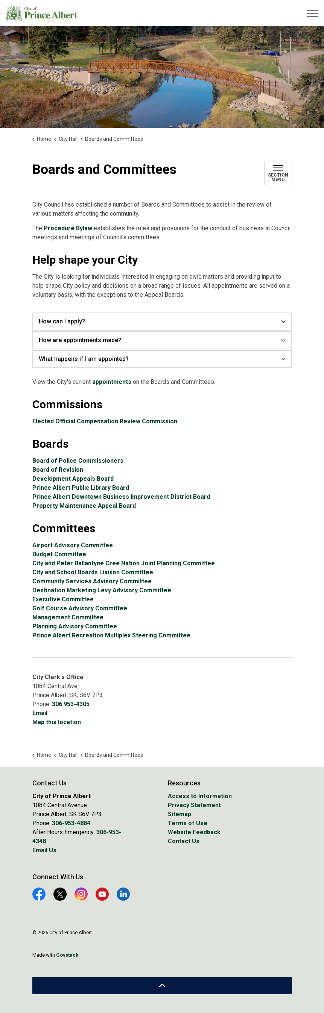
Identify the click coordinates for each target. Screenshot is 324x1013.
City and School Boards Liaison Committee (92, 572)
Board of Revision (57, 469)
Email (39, 713)
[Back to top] (162, 985)
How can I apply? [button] (62, 321)
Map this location (56, 722)
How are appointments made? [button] (80, 340)
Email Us (44, 850)
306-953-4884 (71, 823)
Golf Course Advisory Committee (79, 608)
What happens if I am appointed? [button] (84, 358)
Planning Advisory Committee (74, 626)
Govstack (67, 955)
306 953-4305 (71, 704)
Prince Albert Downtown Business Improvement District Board (121, 496)
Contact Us (183, 841)
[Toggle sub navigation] (278, 173)
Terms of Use (187, 823)
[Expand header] (312, 13)
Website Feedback (194, 832)
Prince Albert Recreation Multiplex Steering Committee (111, 635)
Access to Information (200, 796)
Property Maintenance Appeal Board (84, 505)
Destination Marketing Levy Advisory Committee (101, 590)
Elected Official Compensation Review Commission (104, 421)
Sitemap (179, 814)
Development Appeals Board (73, 478)
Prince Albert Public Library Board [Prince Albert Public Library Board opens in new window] (80, 487)
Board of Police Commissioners (77, 460)
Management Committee (67, 617)
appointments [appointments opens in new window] (111, 381)
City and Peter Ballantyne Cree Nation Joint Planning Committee (123, 563)
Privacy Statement (194, 805)
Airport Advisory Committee (72, 545)
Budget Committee (59, 554)
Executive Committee (63, 599)
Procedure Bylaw (68, 228)
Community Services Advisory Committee (92, 581)
